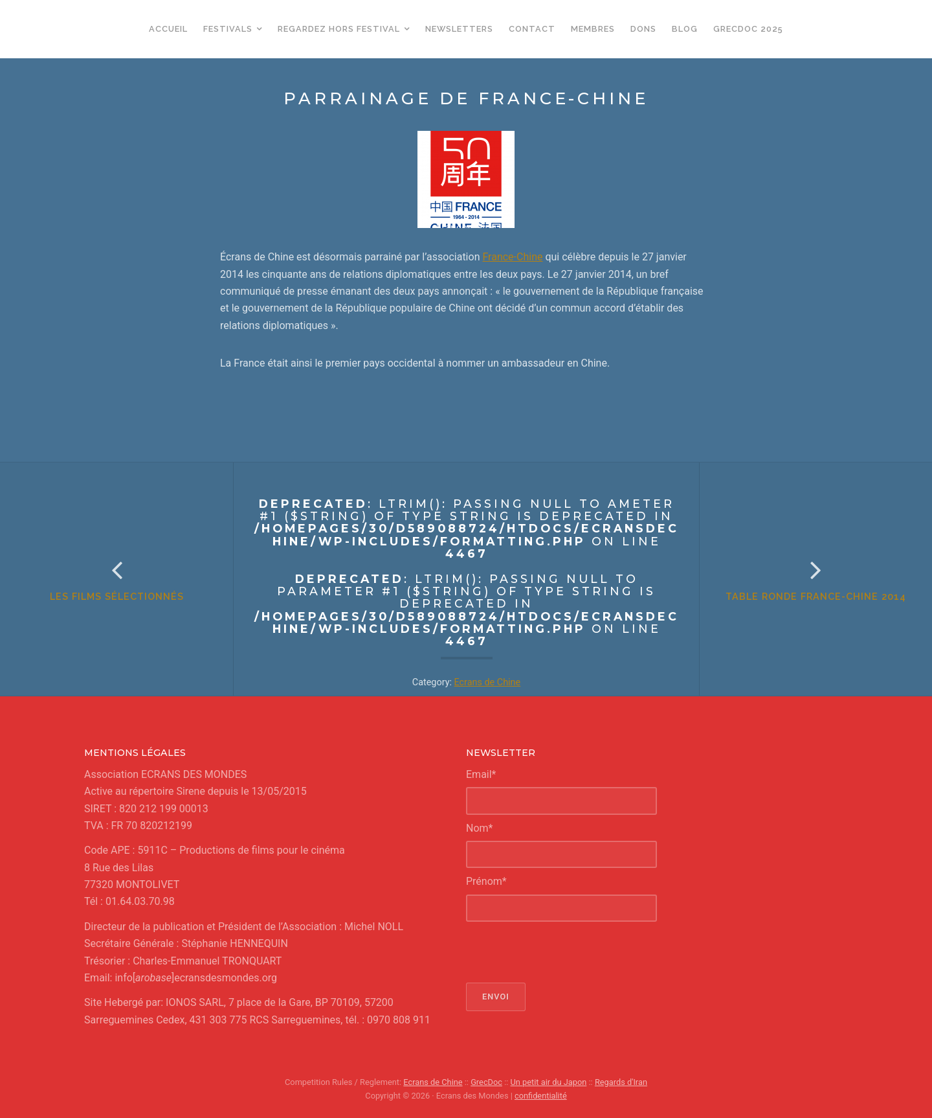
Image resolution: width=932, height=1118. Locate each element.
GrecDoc (486, 1082)
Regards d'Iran (621, 1082)
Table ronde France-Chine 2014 (816, 596)
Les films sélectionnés (117, 596)
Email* (481, 774)
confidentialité (541, 1096)
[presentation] (564, 952)
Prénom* (486, 881)
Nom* (479, 828)
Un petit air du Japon (549, 1082)
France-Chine (512, 257)
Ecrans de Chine (487, 682)
